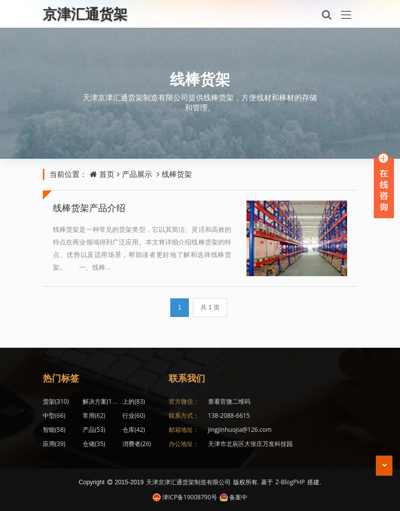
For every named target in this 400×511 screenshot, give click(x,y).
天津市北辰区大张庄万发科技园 (250, 443)
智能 (54, 429)
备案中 (233, 497)
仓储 (94, 443)
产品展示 (137, 174)
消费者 (136, 443)
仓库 (133, 429)
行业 (133, 415)
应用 (54, 443)
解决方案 (102, 401)
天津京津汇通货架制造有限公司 (188, 482)
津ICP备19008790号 (185, 497)
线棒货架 (200, 79)
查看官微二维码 (229, 401)
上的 (133, 401)
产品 (94, 429)
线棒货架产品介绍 (89, 208)
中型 (54, 415)
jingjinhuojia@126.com (240, 429)
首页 (106, 174)
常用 (94, 415)
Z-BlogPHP (290, 482)
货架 (56, 401)
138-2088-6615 (229, 415)
